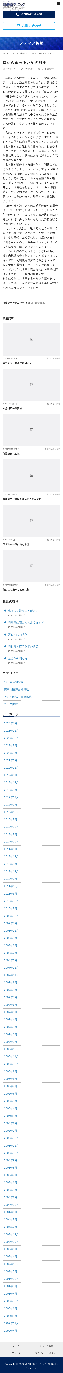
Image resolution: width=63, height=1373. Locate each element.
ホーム (16, 1346)
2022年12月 (11, 738)
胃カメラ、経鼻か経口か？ (17, 363)
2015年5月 (10, 834)
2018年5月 (10, 790)
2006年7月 (10, 1086)
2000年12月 (11, 1301)
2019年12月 (11, 767)
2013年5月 (10, 864)
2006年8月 (10, 1078)
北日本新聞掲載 (47, 69)
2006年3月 (10, 1115)
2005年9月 (10, 1160)
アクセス (16, 1353)
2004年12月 (11, 1204)
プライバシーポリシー (46, 1353)
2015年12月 (11, 826)
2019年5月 (10, 775)
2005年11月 (11, 1145)
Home (6, 53)
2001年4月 (10, 1293)
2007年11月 (11, 975)
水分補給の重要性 (12, 408)
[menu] (58, 4)
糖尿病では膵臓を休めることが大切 (22, 499)
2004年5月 (10, 1219)
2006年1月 (10, 1130)
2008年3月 (10, 945)
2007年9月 (10, 982)
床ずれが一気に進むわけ (16, 544)
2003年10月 (11, 1241)
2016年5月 (10, 819)
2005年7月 (10, 1175)
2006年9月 (10, 1071)
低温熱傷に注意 (11, 453)
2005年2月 (10, 1197)
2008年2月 (10, 953)
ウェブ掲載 (11, 704)
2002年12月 (11, 1264)
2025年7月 (10, 723)
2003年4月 (10, 1256)
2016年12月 (11, 812)
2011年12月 (11, 886)
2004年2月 (10, 1227)
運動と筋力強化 (17, 634)
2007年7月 (10, 997)
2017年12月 (11, 797)
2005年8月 (10, 1167)
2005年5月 (10, 1190)
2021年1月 (10, 760)
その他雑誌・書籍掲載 (18, 696)
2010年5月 (10, 908)
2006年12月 (11, 1049)
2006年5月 (10, 1101)
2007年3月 (10, 1027)
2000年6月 (10, 1308)
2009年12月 (11, 915)
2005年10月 (11, 1153)
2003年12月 (11, 1234)
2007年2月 (10, 1034)
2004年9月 (10, 1212)
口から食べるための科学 (40, 53)
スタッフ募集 (46, 1346)
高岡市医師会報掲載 (16, 689)
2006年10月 (11, 1064)
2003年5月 (10, 1249)
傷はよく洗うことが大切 (16, 589)
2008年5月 (10, 938)
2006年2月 (10, 1123)
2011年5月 (10, 893)
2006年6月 (10, 1093)
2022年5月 (10, 745)
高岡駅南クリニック (36, 1364)
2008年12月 (11, 930)
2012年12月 (11, 871)
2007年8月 (10, 990)
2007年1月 (10, 1041)
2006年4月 (10, 1108)
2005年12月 (11, 1138)
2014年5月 (10, 849)
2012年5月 (10, 878)
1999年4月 (10, 1330)
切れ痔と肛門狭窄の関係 (23, 646)
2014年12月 (11, 841)
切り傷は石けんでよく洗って (26, 622)
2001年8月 (10, 1286)
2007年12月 (11, 967)
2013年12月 (11, 856)
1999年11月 (11, 1323)
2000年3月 (10, 1315)
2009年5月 (10, 923)
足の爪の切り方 (17, 658)
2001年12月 (11, 1278)
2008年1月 (10, 960)
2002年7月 (10, 1271)
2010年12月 (11, 901)
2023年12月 (11, 730)
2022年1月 (10, 753)
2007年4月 (10, 1019)
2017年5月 (10, 804)
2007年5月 (10, 1012)
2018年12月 (11, 782)
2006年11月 (11, 1056)
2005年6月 (10, 1182)
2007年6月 (10, 1004)
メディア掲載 (18, 53)
